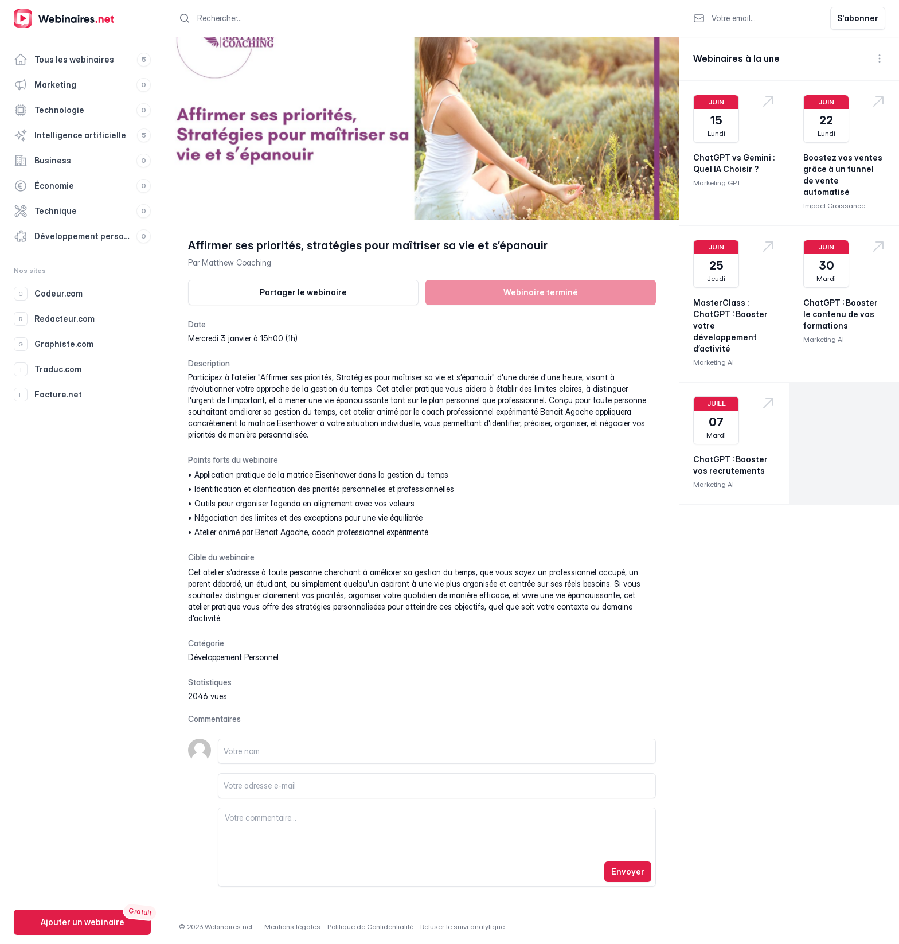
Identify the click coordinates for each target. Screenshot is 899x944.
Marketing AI (713, 362)
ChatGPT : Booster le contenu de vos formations (840, 314)
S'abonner (857, 18)
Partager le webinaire (303, 292)
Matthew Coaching (236, 262)
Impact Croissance (834, 205)
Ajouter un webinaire (82, 922)
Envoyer (627, 871)
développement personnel (233, 657)
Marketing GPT (717, 182)
